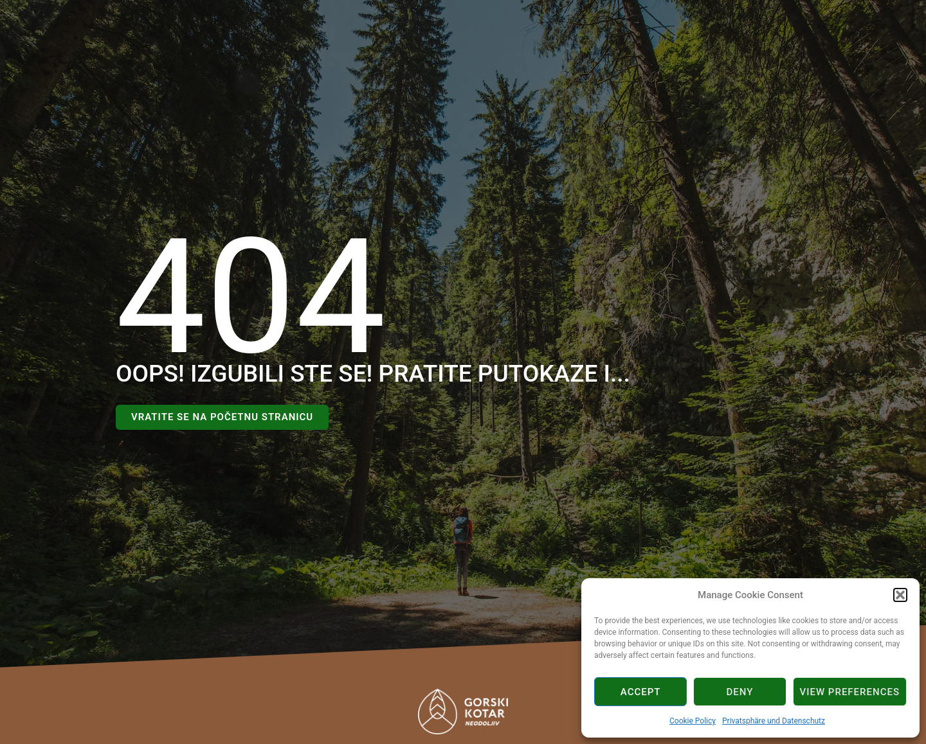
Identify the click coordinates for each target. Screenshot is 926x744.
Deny (739, 692)
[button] (900, 595)
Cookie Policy (692, 720)
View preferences (850, 692)
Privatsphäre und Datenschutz (773, 720)
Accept (641, 692)
